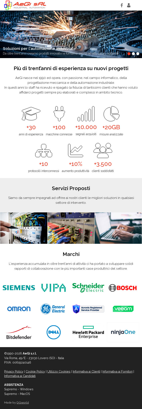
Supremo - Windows (18, 389)
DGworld (23, 402)
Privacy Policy (13, 371)
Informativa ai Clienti (86, 371)
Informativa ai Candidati (20, 376)
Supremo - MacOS (17, 394)
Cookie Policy (35, 371)
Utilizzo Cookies (58, 371)
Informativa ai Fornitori (117, 371)
